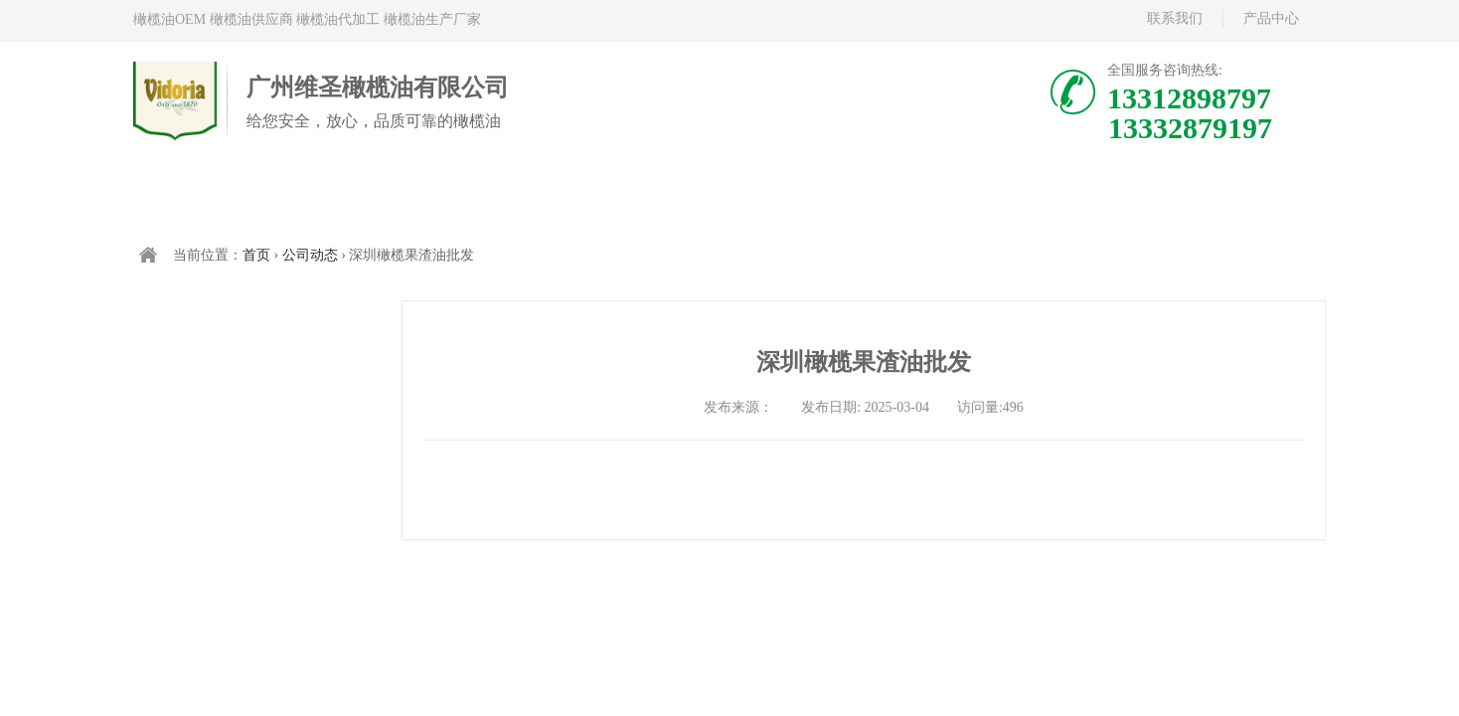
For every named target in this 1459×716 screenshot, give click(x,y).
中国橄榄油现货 (631, 196)
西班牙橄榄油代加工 (432, 196)
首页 (233, 196)
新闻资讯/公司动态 (1028, 196)
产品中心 (1271, 18)
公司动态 (310, 255)
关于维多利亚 (830, 196)
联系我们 (1175, 18)
